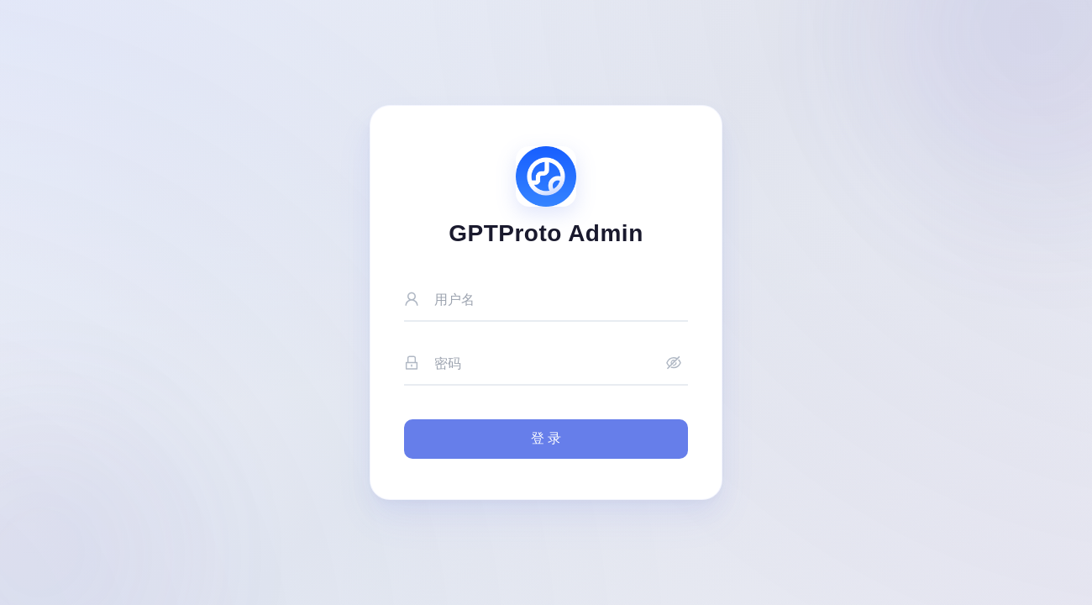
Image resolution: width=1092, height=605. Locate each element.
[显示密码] (673, 364)
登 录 (546, 438)
